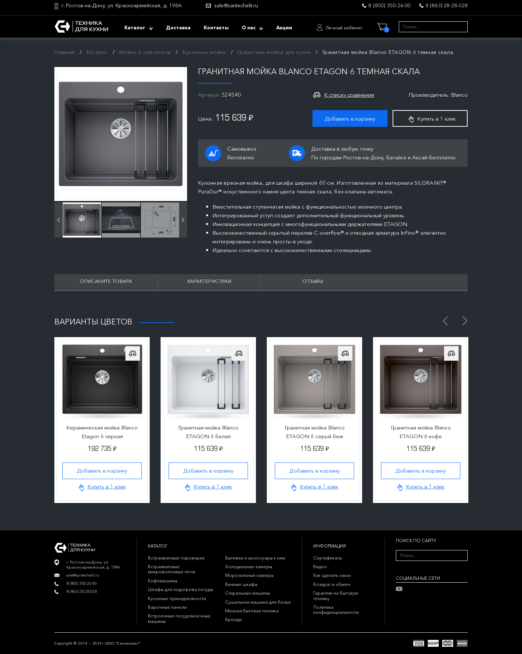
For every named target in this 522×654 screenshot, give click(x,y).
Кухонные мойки (204, 52)
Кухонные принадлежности (177, 598)
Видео (320, 566)
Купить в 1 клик (432, 118)
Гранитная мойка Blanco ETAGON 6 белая (208, 432)
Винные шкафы (241, 584)
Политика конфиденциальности (336, 609)
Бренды (233, 619)
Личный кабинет (344, 27)
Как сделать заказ (332, 575)
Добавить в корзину (350, 118)
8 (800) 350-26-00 (389, 5)
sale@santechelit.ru (236, 6)
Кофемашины (162, 580)
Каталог (97, 52)
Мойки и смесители (145, 52)
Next (464, 320)
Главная (64, 52)
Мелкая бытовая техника (252, 610)
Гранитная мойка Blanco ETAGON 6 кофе (421, 432)
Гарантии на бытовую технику (336, 595)
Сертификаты (327, 558)
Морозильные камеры (249, 575)
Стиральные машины (247, 593)
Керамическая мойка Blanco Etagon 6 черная (102, 432)
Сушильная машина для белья (258, 602)
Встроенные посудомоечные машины (179, 618)
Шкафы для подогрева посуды (180, 589)
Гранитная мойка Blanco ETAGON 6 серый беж (315, 432)
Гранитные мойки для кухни (274, 52)
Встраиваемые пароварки (176, 558)
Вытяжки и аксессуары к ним (255, 558)
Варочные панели (167, 607)
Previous (445, 320)
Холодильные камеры (248, 566)
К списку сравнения (349, 94)
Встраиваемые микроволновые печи (171, 569)
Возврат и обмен (331, 584)
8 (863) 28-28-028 (447, 5)
